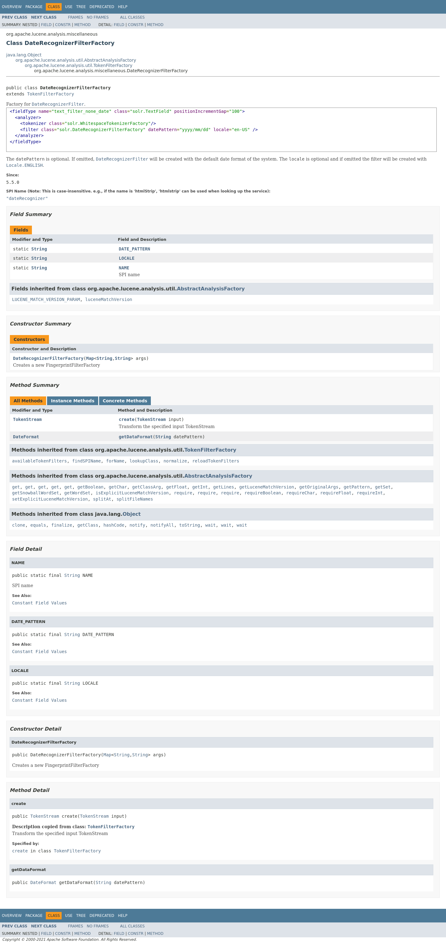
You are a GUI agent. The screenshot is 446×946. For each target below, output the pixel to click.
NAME (124, 267)
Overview (12, 7)
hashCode (113, 525)
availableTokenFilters (39, 460)
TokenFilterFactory (50, 93)
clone (18, 525)
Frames (75, 17)
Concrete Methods (125, 400)
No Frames (98, 17)
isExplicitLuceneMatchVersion (132, 492)
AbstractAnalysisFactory (211, 289)
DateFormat (26, 436)
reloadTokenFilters (215, 460)
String (39, 248)
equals (38, 525)
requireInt (370, 492)
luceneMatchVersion (108, 299)
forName (115, 460)
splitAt (102, 499)
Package (33, 7)
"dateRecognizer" (27, 198)
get (16, 486)
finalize (61, 525)
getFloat (176, 486)
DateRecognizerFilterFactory (48, 358)
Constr (63, 25)
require (183, 492)
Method (82, 25)
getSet (383, 486)
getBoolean (90, 486)
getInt (200, 486)
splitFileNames (134, 499)
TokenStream (27, 419)
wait (210, 525)
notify (137, 525)
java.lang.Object (24, 54)
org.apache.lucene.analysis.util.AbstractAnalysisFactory (75, 60)
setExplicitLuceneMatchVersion (50, 499)
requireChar (300, 492)
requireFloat (336, 492)
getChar (118, 486)
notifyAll (162, 525)
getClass (87, 525)
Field (46, 25)
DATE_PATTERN (134, 248)
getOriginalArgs (318, 486)
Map (90, 358)
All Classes (132, 17)
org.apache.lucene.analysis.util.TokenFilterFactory (78, 65)
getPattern (357, 486)
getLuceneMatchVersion (266, 486)
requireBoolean (262, 492)
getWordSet (77, 492)
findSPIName (86, 460)
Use (68, 7)
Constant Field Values (39, 602)
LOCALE (127, 258)
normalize (175, 460)
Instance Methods (72, 400)
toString (189, 525)
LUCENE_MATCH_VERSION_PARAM (46, 299)
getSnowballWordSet (35, 492)
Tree (81, 7)
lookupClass (143, 460)
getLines (223, 486)
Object (132, 514)
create (127, 419)
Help (123, 7)
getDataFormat (136, 436)
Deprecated (102, 7)
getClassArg (146, 486)
